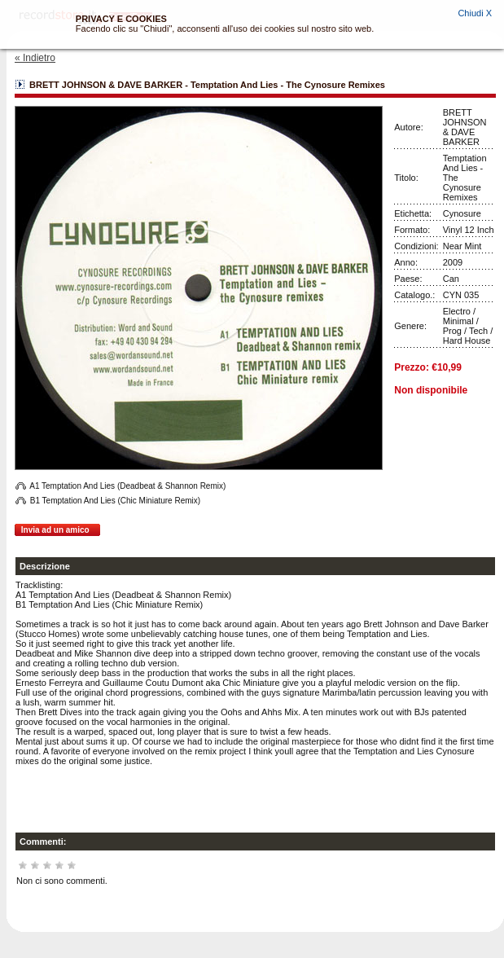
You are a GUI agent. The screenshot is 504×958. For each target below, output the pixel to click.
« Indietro (35, 58)
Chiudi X (475, 13)
